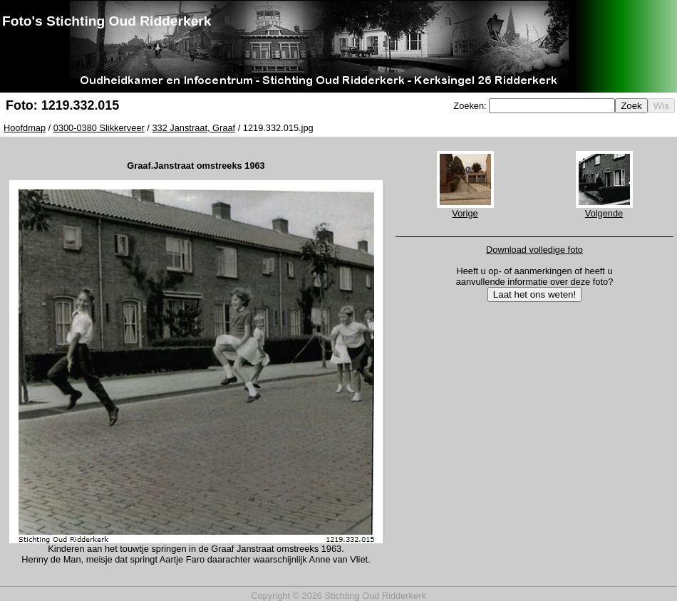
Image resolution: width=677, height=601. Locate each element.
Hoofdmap (25, 127)
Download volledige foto (534, 249)
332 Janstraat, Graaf (193, 127)
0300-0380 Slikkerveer (99, 127)
